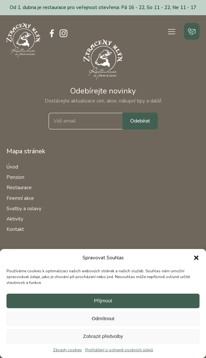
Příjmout (103, 300)
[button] (196, 258)
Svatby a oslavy (23, 208)
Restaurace (19, 187)
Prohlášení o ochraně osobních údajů (119, 350)
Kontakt (15, 229)
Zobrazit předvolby (103, 336)
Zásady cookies (67, 350)
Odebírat (140, 121)
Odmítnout (103, 318)
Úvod (12, 167)
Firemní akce (20, 198)
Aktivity (14, 219)
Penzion (15, 177)
